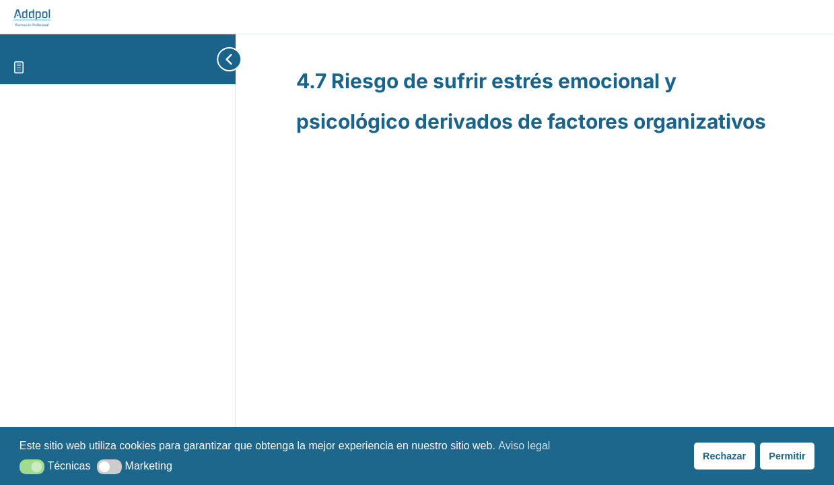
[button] (32, 466)
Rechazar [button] (724, 456)
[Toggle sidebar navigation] (209, 59)
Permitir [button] (787, 456)
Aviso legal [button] (524, 445)
